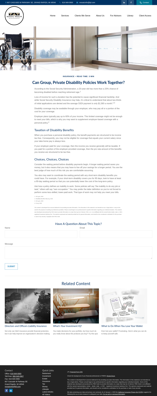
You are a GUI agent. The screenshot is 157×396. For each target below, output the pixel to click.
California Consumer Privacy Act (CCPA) (130, 392)
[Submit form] (11, 266)
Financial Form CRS (76, 372)
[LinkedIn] (124, 2)
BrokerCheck (111, 376)
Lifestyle (45, 389)
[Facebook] (131, 2)
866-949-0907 (18, 376)
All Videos (46, 394)
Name (7, 228)
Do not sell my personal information (114, 394)
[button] (52, 16)
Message (9, 244)
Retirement (46, 373)
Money (45, 387)
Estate (44, 379)
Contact (144, 3)
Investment (46, 376)
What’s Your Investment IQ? (67, 326)
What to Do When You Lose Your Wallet (122, 326)
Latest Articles (47, 392)
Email (82, 228)
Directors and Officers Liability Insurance (26, 326)
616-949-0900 (66, 3)
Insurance (46, 381)
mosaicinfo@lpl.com (85, 3)
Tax (43, 384)
